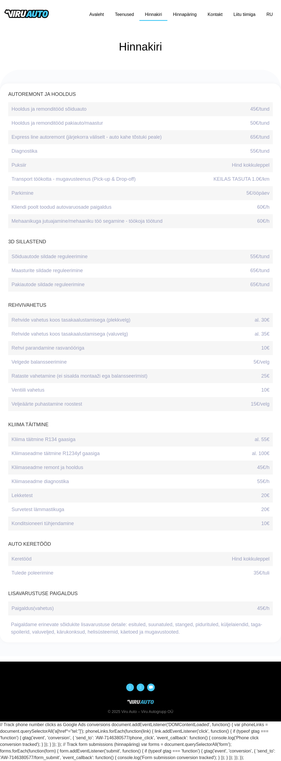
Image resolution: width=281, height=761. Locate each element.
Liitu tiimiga (244, 14)
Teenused (124, 14)
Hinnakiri (153, 14)
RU (269, 14)
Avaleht (96, 14)
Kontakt (215, 14)
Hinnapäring (184, 14)
